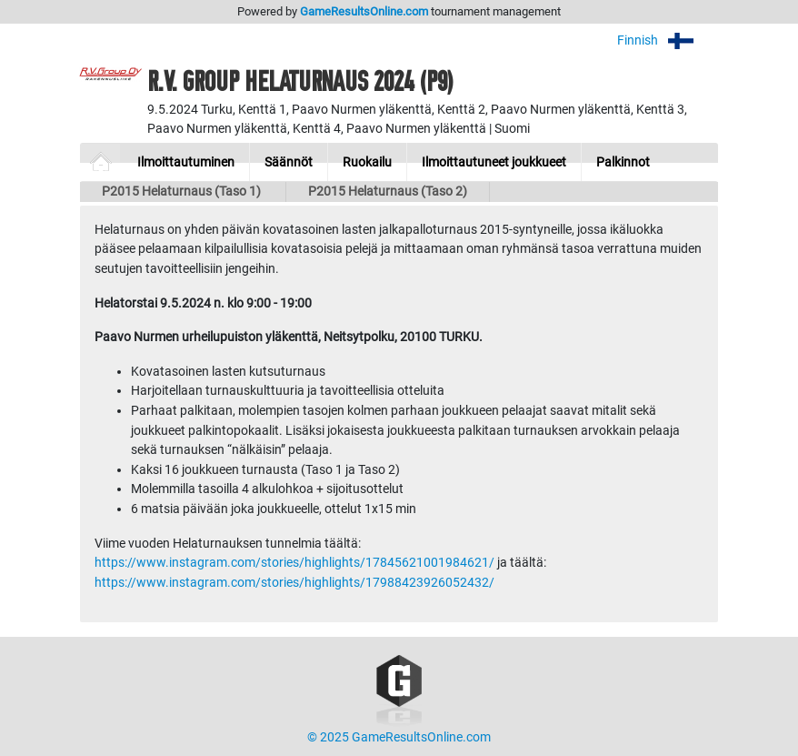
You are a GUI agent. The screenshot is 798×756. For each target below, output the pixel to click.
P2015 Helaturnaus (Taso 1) (183, 191)
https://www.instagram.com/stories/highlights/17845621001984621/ (294, 562)
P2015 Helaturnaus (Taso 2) (387, 191)
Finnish (667, 40)
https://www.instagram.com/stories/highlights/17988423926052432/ (294, 582)
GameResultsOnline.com (364, 11)
